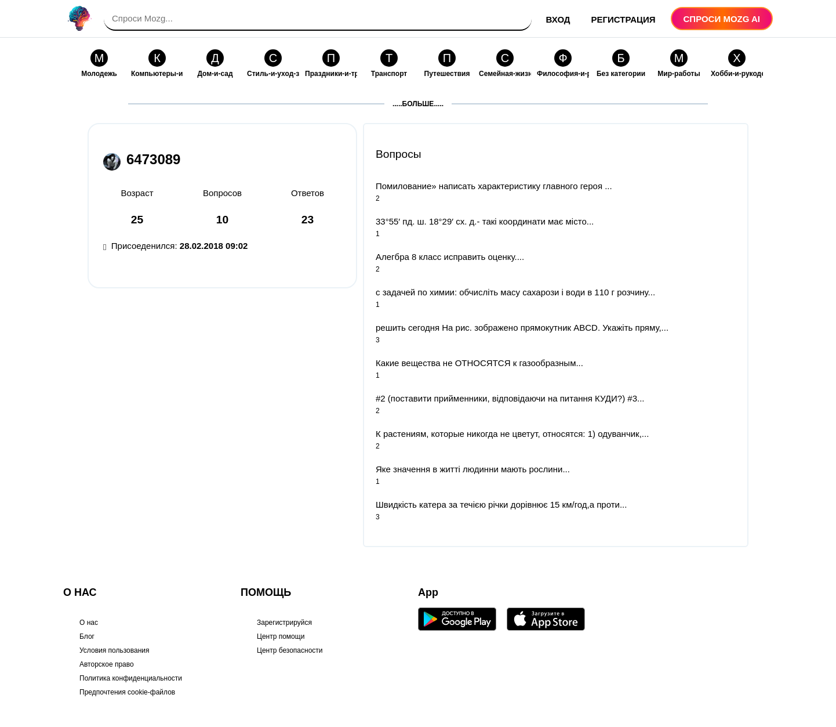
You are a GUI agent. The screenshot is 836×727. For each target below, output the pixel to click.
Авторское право (106, 664)
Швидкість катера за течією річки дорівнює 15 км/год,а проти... (501, 504)
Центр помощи (280, 636)
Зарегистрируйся (284, 623)
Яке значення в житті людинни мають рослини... (473, 469)
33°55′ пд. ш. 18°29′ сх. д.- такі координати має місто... (485, 221)
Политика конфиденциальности (130, 678)
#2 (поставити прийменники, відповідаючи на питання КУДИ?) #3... (510, 398)
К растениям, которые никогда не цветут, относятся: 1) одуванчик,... (512, 434)
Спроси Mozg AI (722, 19)
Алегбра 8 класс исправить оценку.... (450, 257)
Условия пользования (114, 650)
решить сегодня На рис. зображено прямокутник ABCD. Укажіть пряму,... (522, 327)
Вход (558, 19)
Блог (86, 636)
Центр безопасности (290, 650)
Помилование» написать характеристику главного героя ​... (494, 186)
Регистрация (623, 19)
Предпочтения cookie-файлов (127, 692)
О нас (88, 623)
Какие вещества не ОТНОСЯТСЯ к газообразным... (479, 363)
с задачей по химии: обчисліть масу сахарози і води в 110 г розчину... (515, 292)
